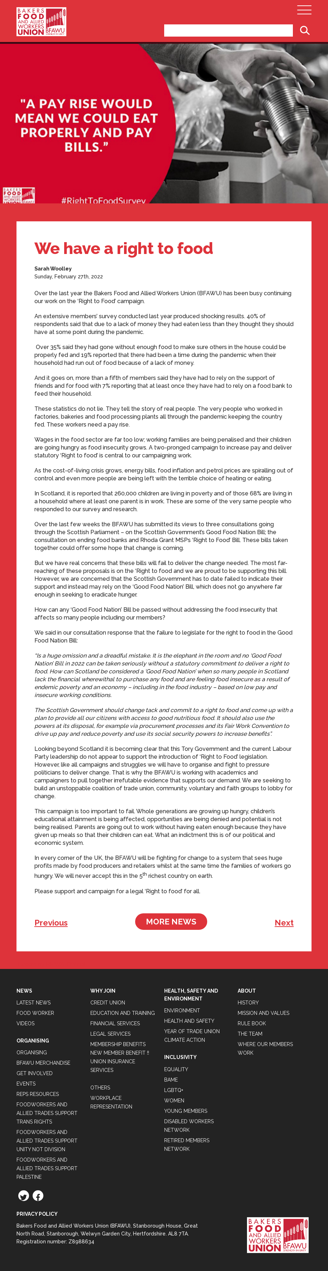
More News (171, 921)
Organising (31, 1052)
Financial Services (115, 1023)
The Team (250, 1034)
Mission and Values (263, 1013)
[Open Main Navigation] (304, 11)
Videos (25, 1023)
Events (25, 1084)
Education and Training (122, 1013)
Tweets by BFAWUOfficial (51, 964)
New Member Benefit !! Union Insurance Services (119, 1061)
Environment (182, 1010)
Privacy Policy (37, 1214)
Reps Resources (37, 1094)
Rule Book (252, 1023)
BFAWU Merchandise (43, 1063)
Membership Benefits (118, 1044)
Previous (51, 922)
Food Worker (35, 1013)
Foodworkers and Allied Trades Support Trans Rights (46, 1113)
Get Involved (34, 1073)
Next (284, 922)
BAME (171, 1080)
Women (174, 1100)
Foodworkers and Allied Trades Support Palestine (46, 1168)
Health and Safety (189, 1021)
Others (100, 1088)
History (248, 1003)
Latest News (33, 1003)
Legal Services (110, 1034)
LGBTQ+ (173, 1090)
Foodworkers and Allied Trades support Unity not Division (46, 1140)
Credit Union (107, 1003)
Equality (176, 1069)
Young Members (185, 1111)
